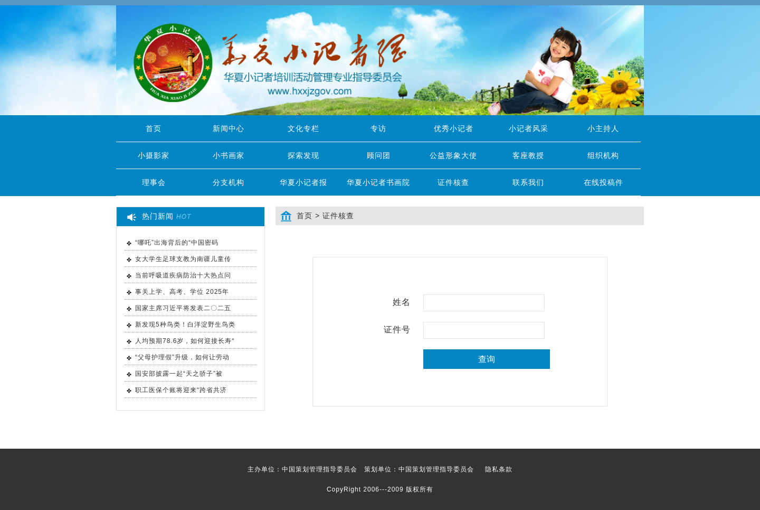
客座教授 (528, 155)
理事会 (154, 182)
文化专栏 (303, 128)
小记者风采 (528, 128)
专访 (378, 128)
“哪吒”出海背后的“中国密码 (176, 242)
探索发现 (303, 155)
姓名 (402, 302)
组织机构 (603, 155)
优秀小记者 (453, 128)
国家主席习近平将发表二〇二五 (183, 308)
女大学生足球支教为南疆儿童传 (183, 259)
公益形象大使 (453, 155)
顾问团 (379, 155)
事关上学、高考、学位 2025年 (182, 291)
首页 (154, 128)
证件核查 (453, 182)
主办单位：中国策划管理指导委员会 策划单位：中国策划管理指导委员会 (380, 469)
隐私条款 (498, 469)
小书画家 (228, 155)
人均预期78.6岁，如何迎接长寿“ (184, 341)
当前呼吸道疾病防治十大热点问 (183, 275)
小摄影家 (153, 155)
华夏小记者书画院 (378, 182)
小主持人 (603, 128)
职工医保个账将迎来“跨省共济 (181, 390)
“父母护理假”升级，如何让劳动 (182, 357)
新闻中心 (228, 128)
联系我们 (528, 182)
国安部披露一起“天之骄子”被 (179, 373)
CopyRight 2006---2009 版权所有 (380, 489)
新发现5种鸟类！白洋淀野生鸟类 (185, 324)
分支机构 (228, 182)
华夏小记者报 (303, 182)
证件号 (397, 329)
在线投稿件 (603, 182)
